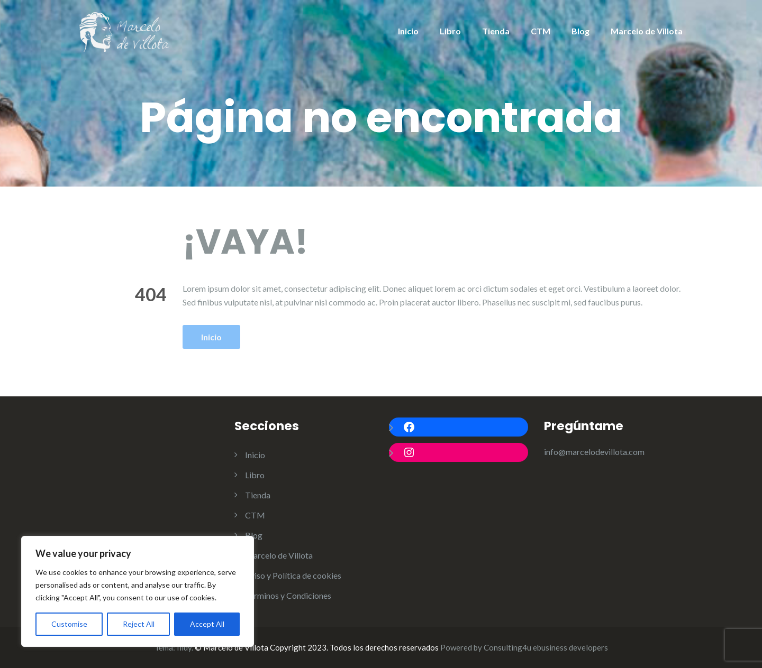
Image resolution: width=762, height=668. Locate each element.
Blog (580, 31)
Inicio (408, 31)
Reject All (139, 623)
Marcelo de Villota (647, 31)
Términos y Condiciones (288, 595)
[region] (137, 591)
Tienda (496, 31)
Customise (69, 623)
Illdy (184, 647)
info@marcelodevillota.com (594, 452)
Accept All (207, 623)
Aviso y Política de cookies (293, 575)
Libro (450, 31)
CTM (540, 31)
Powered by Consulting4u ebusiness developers (524, 647)
